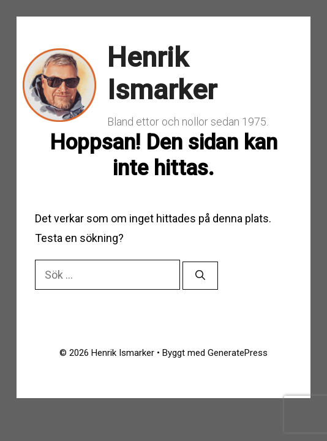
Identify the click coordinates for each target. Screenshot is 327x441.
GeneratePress (238, 352)
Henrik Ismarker (162, 74)
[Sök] (200, 276)
